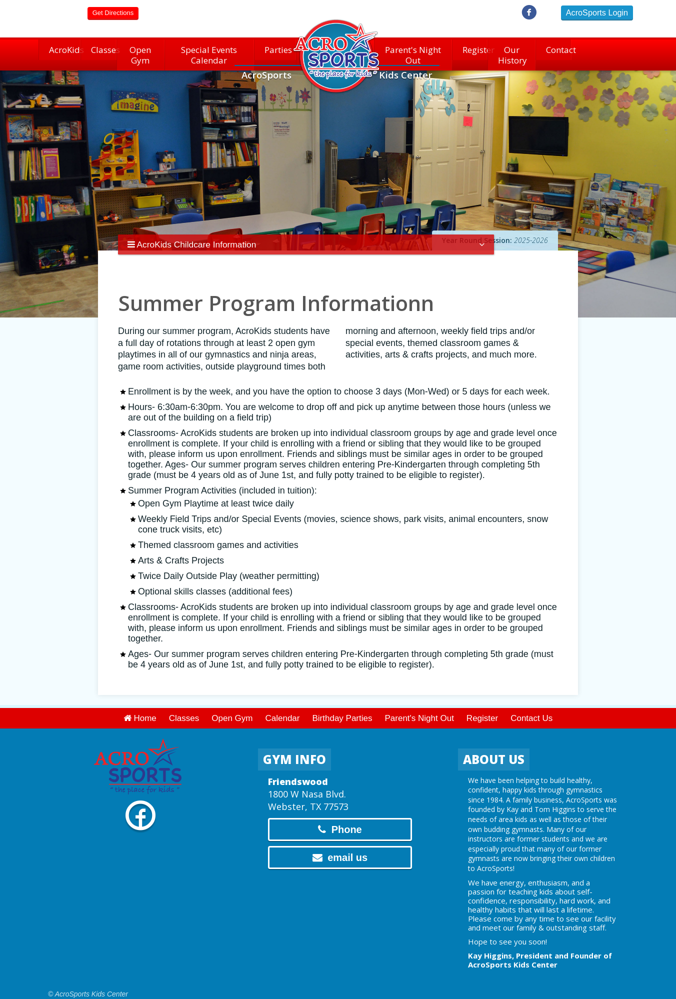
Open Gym (140, 52)
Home (140, 713)
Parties (275, 52)
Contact (554, 52)
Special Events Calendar (209, 52)
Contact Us (531, 713)
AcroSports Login (597, 12)
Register (471, 52)
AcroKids (59, 52)
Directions (113, 12)
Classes (98, 52)
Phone (340, 824)
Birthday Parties (342, 713)
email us (340, 852)
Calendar (282, 713)
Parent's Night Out (413, 52)
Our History (512, 52)
